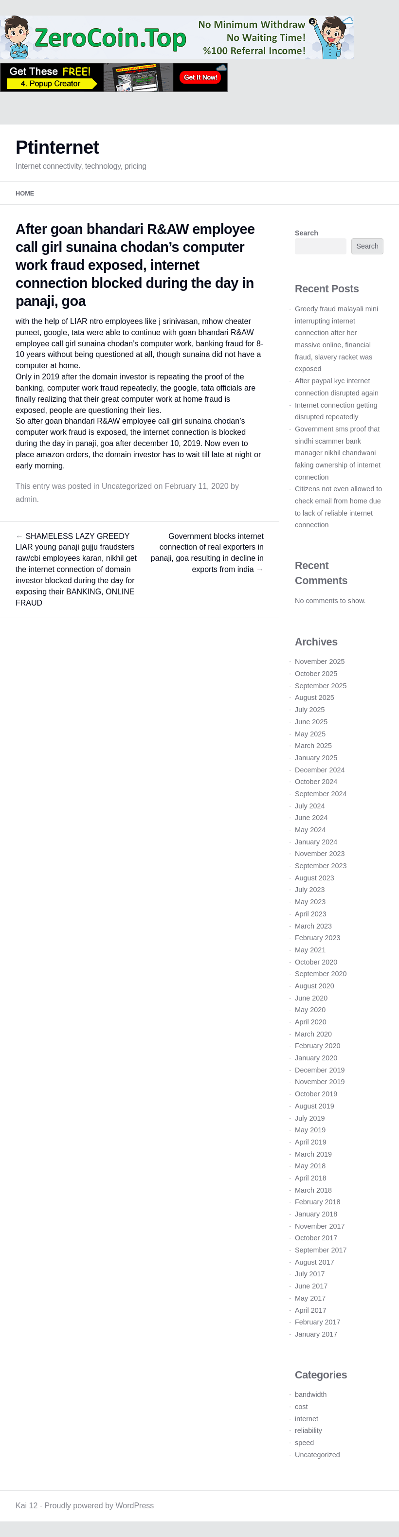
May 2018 (310, 1166)
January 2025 (316, 758)
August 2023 (314, 878)
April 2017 (310, 1310)
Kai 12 (26, 1505)
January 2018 (316, 1214)
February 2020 (318, 1046)
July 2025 (310, 710)
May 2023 (310, 902)
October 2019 (316, 1094)
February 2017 (318, 1322)
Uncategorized (127, 486)
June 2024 (311, 818)
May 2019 (310, 1130)
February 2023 (318, 938)
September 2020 (320, 974)
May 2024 (310, 830)
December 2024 (320, 770)
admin (26, 499)
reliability (308, 1430)
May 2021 (310, 950)
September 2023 (320, 866)
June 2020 (311, 998)
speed (304, 1443)
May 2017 (310, 1298)
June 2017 (311, 1286)
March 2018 (313, 1190)
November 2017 (320, 1226)
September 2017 (320, 1250)
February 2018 (318, 1202)
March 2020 (313, 1034)
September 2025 (320, 686)
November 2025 (320, 661)
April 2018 (310, 1178)
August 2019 (314, 1106)
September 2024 (320, 794)
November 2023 (320, 854)
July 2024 (310, 806)
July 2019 (310, 1118)
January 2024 (316, 842)
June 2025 (311, 722)
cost (301, 1407)
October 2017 (316, 1238)
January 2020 (316, 1058)
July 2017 (310, 1274)
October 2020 (316, 962)
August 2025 (314, 697)
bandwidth (311, 1394)
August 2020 (314, 986)
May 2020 (310, 1010)
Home (25, 193)
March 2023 (313, 926)
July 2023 (310, 890)
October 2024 (316, 782)
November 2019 (320, 1082)
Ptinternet (57, 147)
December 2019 (320, 1070)
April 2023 (310, 914)
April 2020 (310, 1022)
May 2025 (310, 734)
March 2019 (313, 1154)
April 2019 (310, 1142)
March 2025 (313, 746)
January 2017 (316, 1334)
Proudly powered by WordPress (99, 1505)
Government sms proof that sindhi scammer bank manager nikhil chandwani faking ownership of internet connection (338, 453)
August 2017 (314, 1262)
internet (306, 1419)
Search (306, 233)
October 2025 (316, 674)
